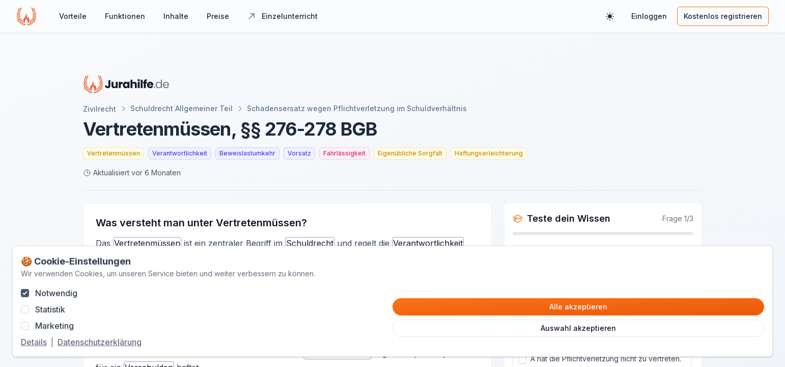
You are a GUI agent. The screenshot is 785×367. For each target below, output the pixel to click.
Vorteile (73, 16)
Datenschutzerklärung (100, 342)
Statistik (50, 309)
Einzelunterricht (282, 16)
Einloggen (649, 16)
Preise (218, 16)
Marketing (54, 326)
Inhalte (175, 16)
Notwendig (56, 293)
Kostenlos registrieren (723, 16)
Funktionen (125, 16)
